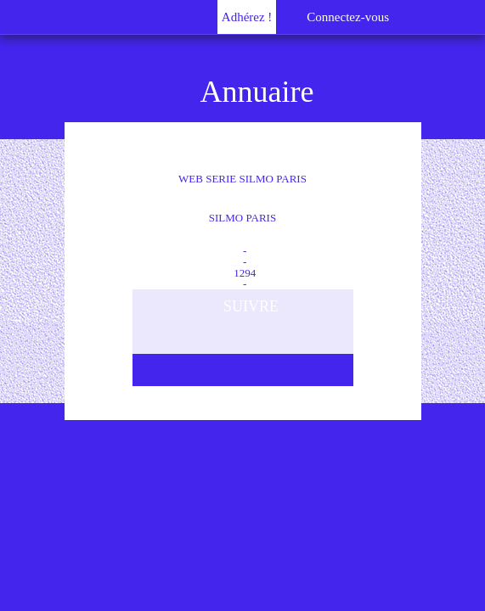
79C (243, 228)
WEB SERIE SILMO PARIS (242, 206)
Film (242, 239)
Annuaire (257, 92)
